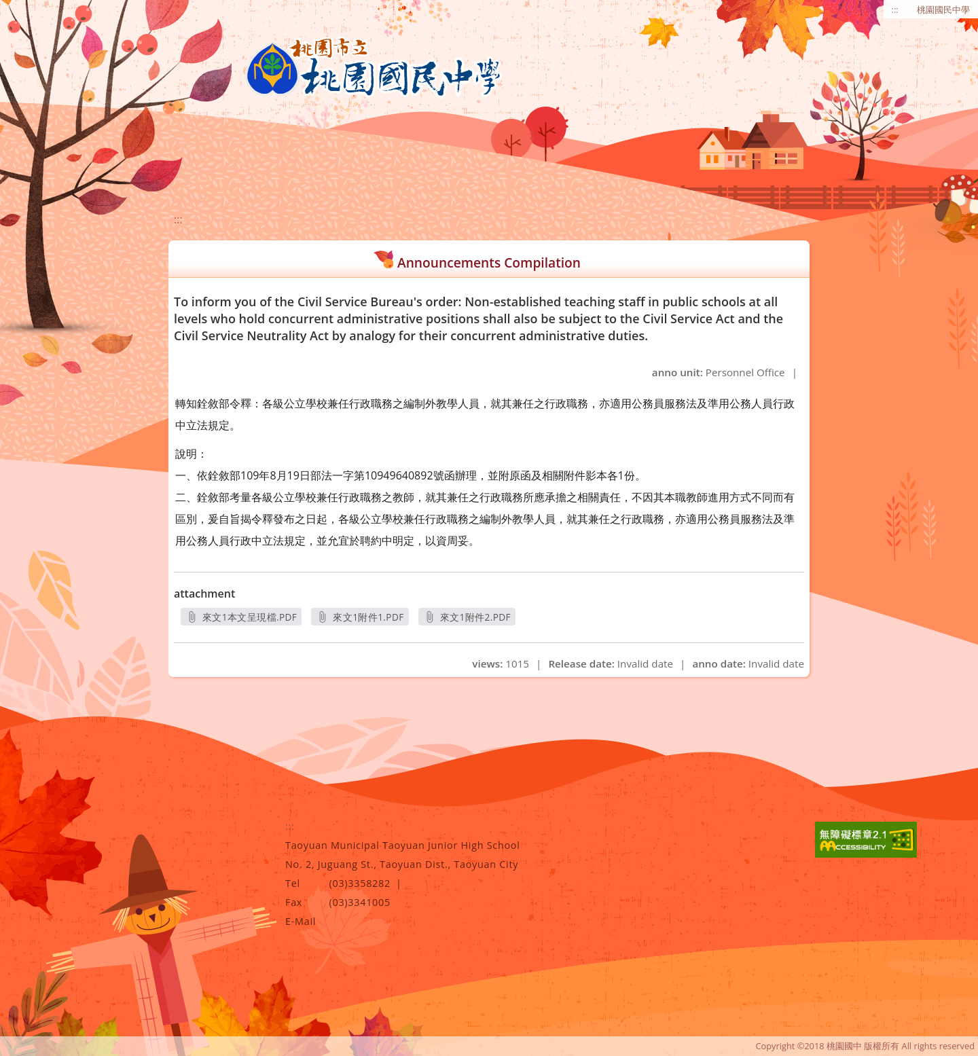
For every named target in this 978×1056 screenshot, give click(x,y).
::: (895, 9)
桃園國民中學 (943, 9)
